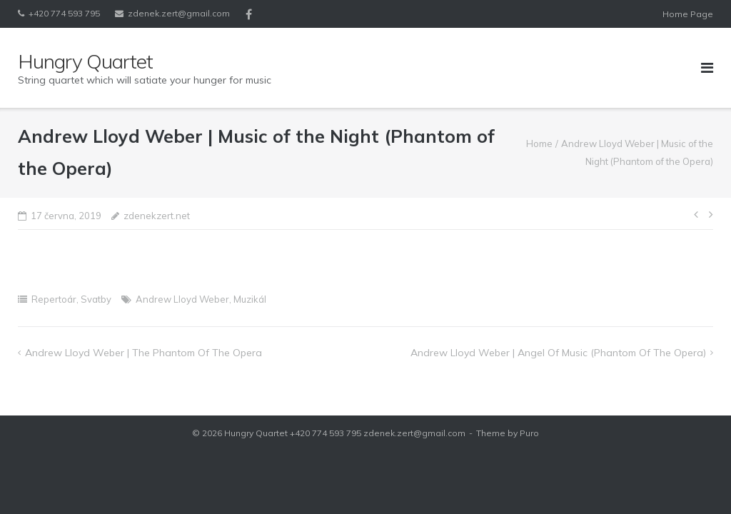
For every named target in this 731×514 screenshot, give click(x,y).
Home (539, 143)
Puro (529, 433)
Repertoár (53, 299)
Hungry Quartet (256, 433)
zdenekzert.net (156, 215)
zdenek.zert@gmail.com (179, 13)
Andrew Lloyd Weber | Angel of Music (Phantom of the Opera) (558, 352)
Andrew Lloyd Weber (182, 299)
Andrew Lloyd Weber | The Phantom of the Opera (143, 352)
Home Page (687, 14)
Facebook (249, 14)
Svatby (96, 299)
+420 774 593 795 (64, 13)
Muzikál (249, 299)
